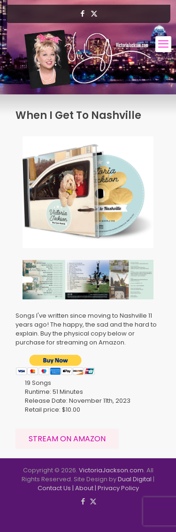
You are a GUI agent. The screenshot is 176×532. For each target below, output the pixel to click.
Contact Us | (56, 488)
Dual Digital (135, 479)
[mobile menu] (163, 44)
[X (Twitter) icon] (94, 13)
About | (86, 488)
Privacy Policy (118, 488)
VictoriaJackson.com (111, 470)
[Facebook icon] (82, 13)
